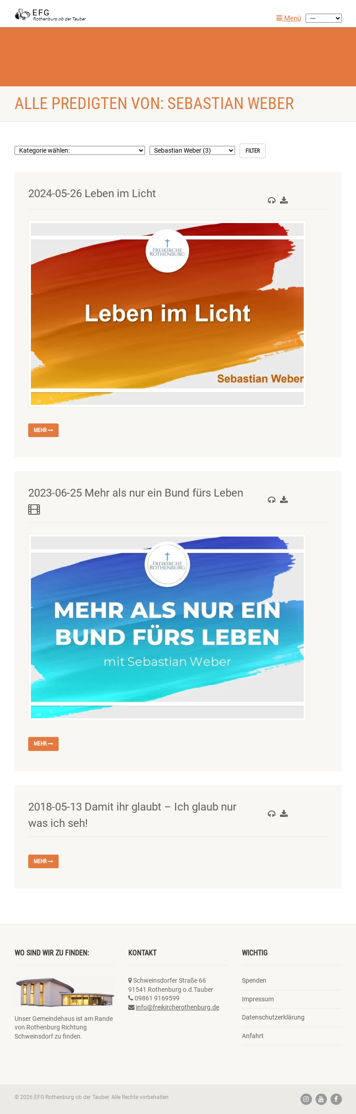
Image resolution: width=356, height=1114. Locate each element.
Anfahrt (253, 1035)
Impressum (258, 999)
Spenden (254, 980)
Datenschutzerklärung (273, 1017)
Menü (288, 18)
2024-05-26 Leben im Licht (92, 193)
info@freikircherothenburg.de (177, 1007)
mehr (43, 430)
